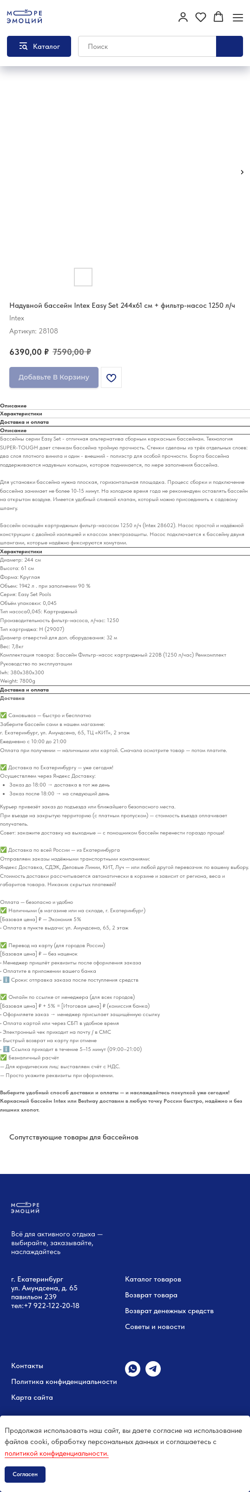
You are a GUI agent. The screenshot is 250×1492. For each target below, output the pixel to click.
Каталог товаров (153, 1279)
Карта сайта (32, 1397)
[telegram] (153, 1374)
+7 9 (31, 1305)
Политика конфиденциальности (64, 1381)
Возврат (138, 1310)
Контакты (27, 1365)
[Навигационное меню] (238, 17)
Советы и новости (155, 1326)
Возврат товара (151, 1294)
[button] (183, 16)
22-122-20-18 (58, 1305)
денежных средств (184, 1310)
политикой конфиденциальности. (57, 1453)
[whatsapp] (132, 1374)
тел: (17, 1305)
